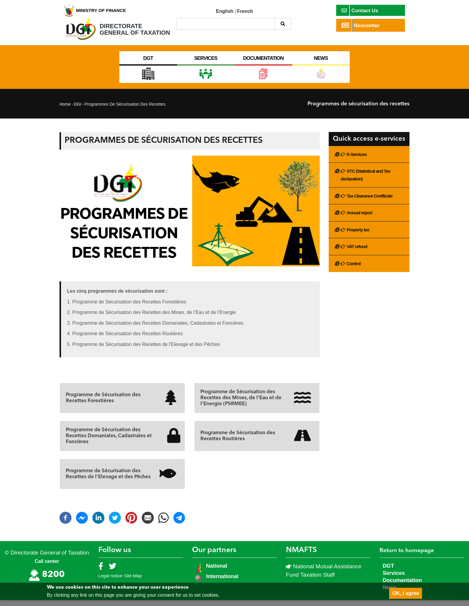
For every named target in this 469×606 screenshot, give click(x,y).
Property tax (358, 235)
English (224, 11)
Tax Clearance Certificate (369, 201)
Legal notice (110, 581)
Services (394, 579)
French (245, 11)
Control (353, 269)
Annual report (359, 218)
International (222, 582)
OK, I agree (405, 593)
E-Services (357, 160)
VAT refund (357, 252)
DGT (388, 572)
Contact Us (360, 10)
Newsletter (361, 25)
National (216, 572)
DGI (77, 110)
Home (65, 110)
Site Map (133, 581)
